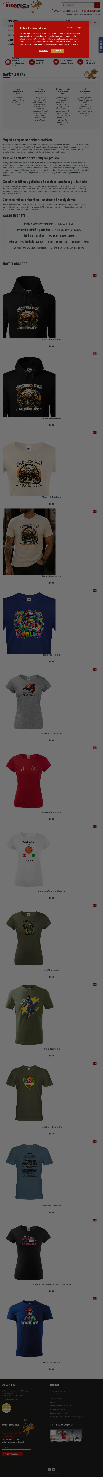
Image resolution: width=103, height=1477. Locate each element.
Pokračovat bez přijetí (75, 28)
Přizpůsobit (43, 50)
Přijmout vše (57, 50)
